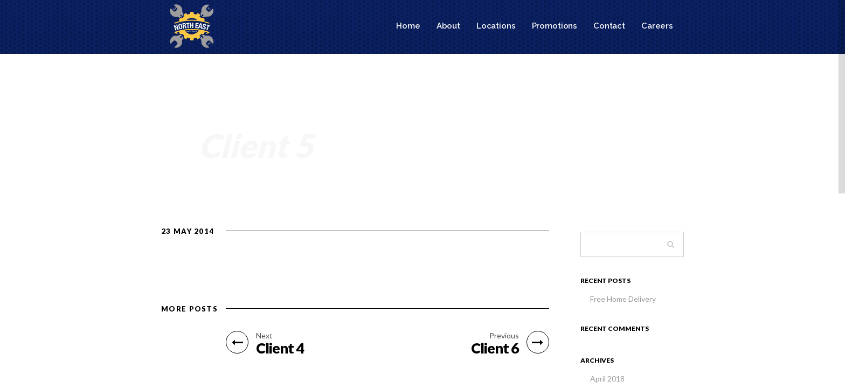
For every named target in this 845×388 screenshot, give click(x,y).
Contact (609, 26)
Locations (496, 26)
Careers (657, 26)
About (448, 26)
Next (264, 336)
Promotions (555, 26)
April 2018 (607, 378)
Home (408, 26)
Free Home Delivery (623, 298)
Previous (504, 336)
